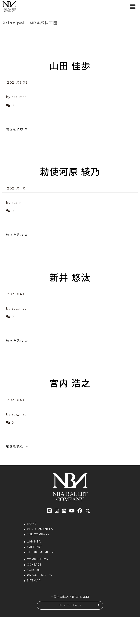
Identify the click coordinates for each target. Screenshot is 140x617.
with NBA (34, 541)
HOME (32, 523)
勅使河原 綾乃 (70, 171)
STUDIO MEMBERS (41, 552)
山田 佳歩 (70, 66)
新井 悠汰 (70, 277)
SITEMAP (34, 580)
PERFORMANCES (40, 529)
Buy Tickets (70, 605)
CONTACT (34, 564)
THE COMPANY (38, 534)
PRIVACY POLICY (39, 575)
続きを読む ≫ (17, 129)
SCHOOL (33, 570)
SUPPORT (34, 547)
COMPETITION (38, 559)
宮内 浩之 (70, 383)
